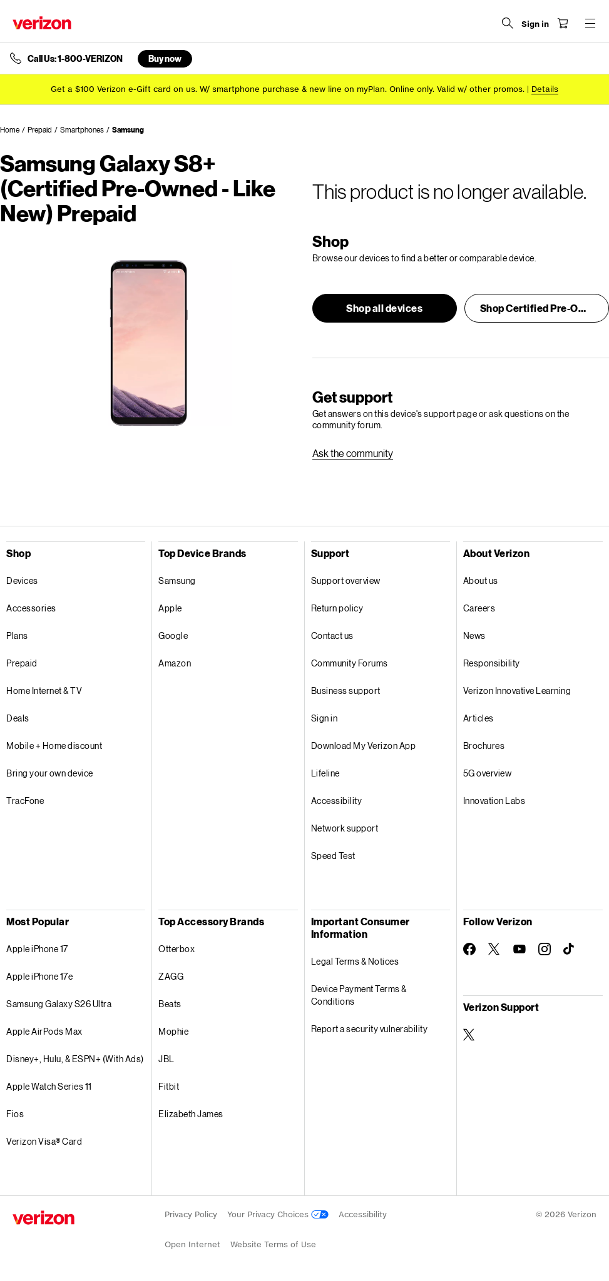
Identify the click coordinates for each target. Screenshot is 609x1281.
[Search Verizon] (507, 23)
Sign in (324, 718)
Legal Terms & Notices (355, 961)
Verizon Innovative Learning (517, 690)
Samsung (128, 129)
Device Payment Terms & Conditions (359, 995)
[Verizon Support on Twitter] (469, 1034)
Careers (479, 608)
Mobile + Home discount (54, 745)
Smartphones (82, 129)
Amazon (174, 663)
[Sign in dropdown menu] (535, 24)
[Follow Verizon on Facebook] (469, 949)
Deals (17, 718)
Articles (478, 718)
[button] (384, 308)
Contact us (332, 635)
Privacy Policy (191, 1214)
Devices (22, 580)
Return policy (337, 608)
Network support (345, 828)
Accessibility (336, 800)
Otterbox (176, 948)
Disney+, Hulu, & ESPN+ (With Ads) (75, 1058)
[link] (352, 453)
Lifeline (325, 773)
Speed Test (333, 855)
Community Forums (349, 663)
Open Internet (192, 1244)
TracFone (25, 800)
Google (173, 635)
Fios (15, 1113)
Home (9, 129)
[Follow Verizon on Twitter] (494, 949)
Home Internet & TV (44, 690)
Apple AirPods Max (44, 1031)
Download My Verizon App (363, 745)
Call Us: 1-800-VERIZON (75, 58)
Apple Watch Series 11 (49, 1086)
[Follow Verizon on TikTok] (569, 949)
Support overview (346, 580)
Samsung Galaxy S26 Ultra (58, 1003)
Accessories (31, 608)
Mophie (173, 1031)
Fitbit (168, 1086)
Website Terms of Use (273, 1244)
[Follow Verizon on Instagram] (544, 949)
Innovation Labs (494, 800)
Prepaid (40, 129)
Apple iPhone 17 (37, 948)
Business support (346, 690)
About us (480, 580)
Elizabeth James (190, 1113)
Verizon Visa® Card (44, 1141)
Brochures (484, 745)
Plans (17, 635)
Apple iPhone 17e (39, 976)
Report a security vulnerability (369, 1028)
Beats (170, 1003)
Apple (170, 608)
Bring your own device (49, 773)
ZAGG (170, 976)
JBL (166, 1058)
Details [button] (544, 89)
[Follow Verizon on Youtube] (519, 949)
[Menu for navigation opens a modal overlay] (590, 23)
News (474, 635)
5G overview (487, 773)
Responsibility (491, 663)
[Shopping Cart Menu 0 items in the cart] (562, 23)
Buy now (165, 58)
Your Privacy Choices (278, 1214)
